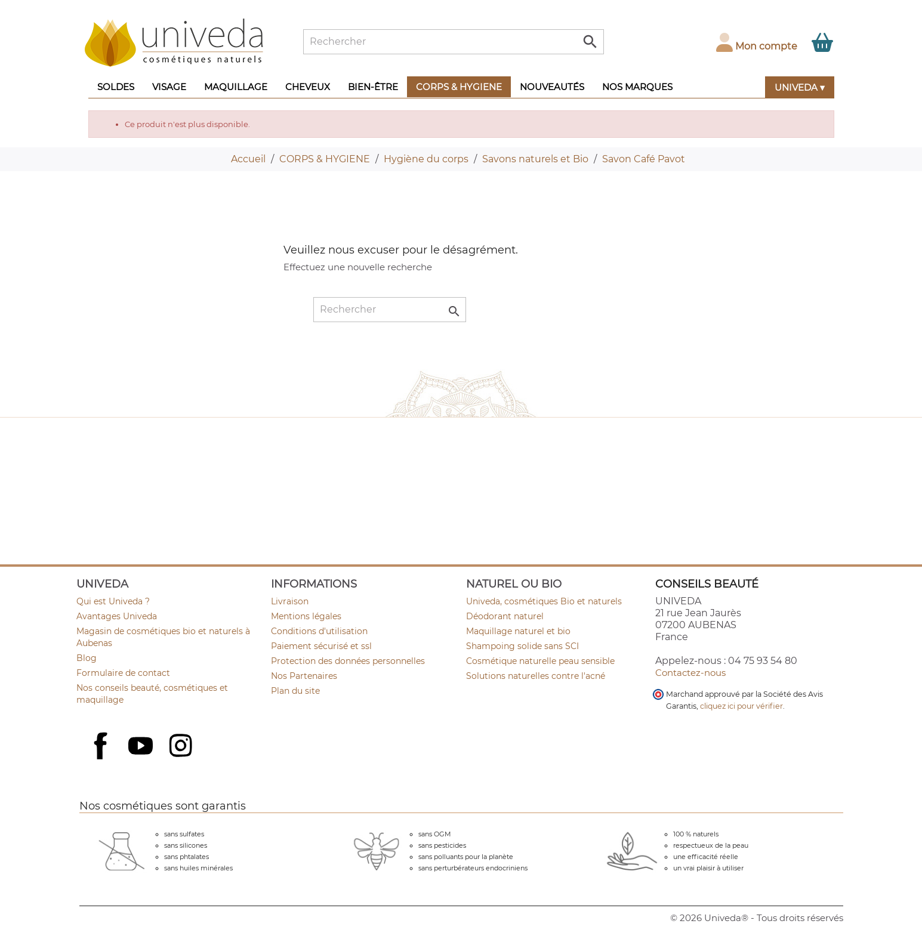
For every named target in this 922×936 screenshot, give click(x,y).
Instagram (182, 747)
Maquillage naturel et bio (518, 631)
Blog (86, 658)
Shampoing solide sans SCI (522, 646)
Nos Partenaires (304, 676)
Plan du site (295, 690)
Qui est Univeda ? (113, 601)
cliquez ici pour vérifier (741, 706)
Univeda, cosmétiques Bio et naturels (544, 601)
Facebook (102, 759)
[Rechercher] (453, 41)
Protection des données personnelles (348, 661)
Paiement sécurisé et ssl (321, 646)
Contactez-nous (690, 672)
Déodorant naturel (505, 616)
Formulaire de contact (123, 673)
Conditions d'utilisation (319, 631)
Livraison (290, 601)
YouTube (142, 747)
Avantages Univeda (116, 616)
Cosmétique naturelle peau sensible (540, 661)
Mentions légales (306, 616)
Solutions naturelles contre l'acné (535, 676)
